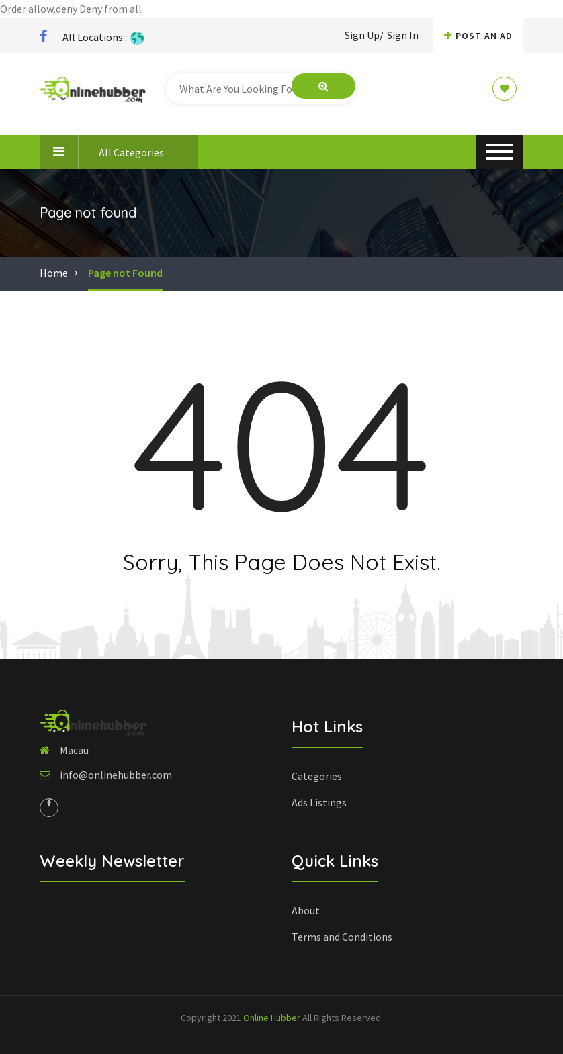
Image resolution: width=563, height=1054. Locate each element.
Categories (317, 776)
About (306, 910)
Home (54, 272)
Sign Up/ (364, 35)
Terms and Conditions (342, 936)
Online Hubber (271, 1018)
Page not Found (125, 272)
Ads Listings (319, 802)
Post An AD (478, 36)
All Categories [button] (102, 152)
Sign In (403, 35)
